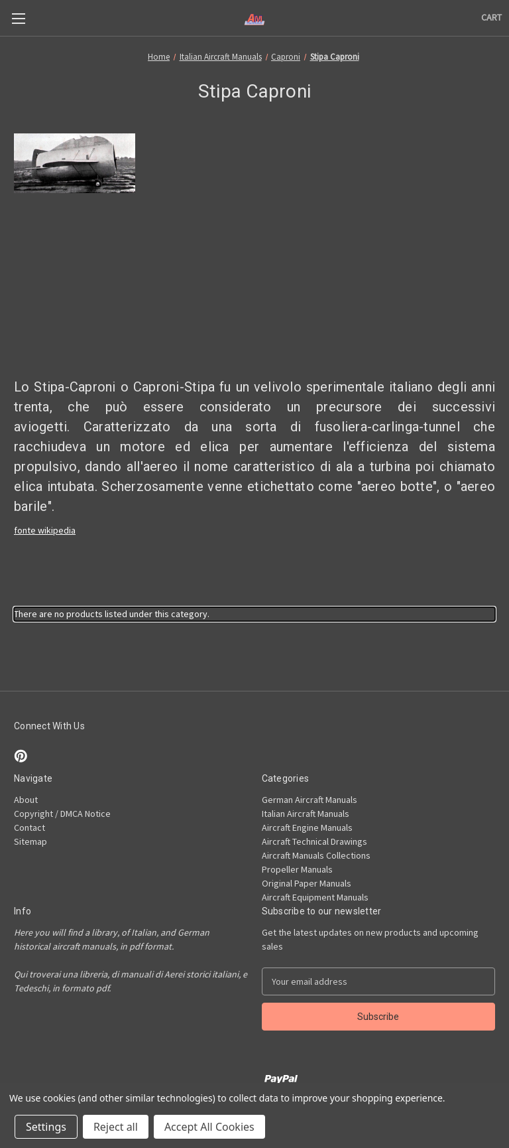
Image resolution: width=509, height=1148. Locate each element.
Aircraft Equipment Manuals (315, 897)
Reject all (115, 1126)
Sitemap (30, 841)
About (26, 800)
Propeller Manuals (297, 869)
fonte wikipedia (45, 530)
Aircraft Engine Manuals (307, 827)
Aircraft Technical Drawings (314, 841)
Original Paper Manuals (306, 883)
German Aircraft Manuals (309, 800)
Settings (46, 1126)
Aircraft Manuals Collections (316, 855)
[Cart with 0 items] (491, 17)
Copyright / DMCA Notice (62, 814)
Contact (29, 827)
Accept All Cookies (209, 1126)
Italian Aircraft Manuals (305, 814)
